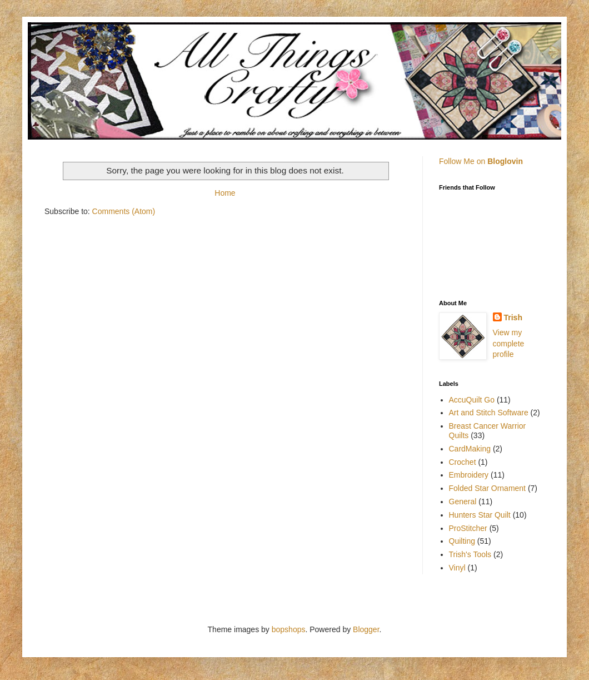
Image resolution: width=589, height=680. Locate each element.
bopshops (289, 629)
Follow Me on (481, 161)
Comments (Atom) (124, 211)
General (463, 501)
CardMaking (470, 448)
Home (224, 192)
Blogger (366, 629)
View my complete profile (509, 343)
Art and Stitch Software (488, 412)
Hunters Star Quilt (480, 514)
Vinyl (457, 567)
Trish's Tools (470, 554)
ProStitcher (468, 528)
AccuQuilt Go (472, 399)
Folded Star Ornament (487, 488)
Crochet (462, 462)
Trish (513, 317)
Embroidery (469, 474)
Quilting (462, 541)
